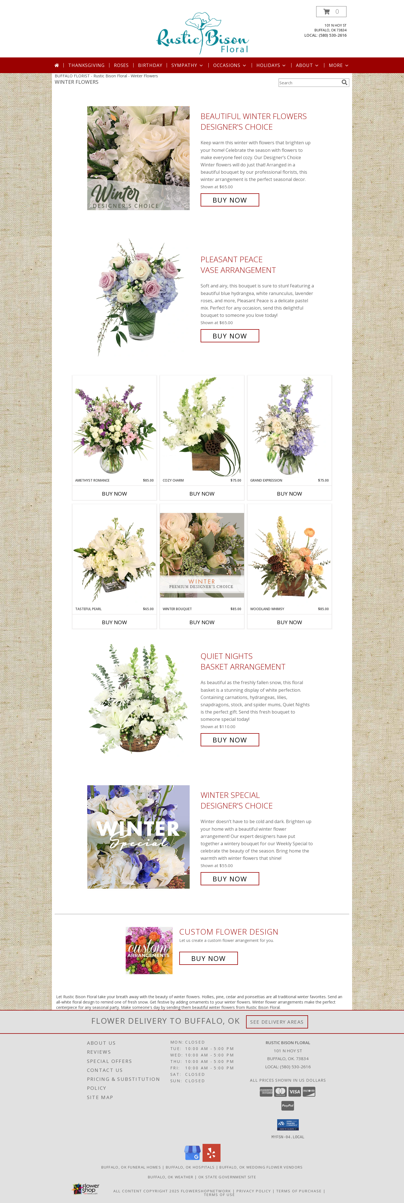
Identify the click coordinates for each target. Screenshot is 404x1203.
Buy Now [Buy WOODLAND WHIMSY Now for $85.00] (289, 622)
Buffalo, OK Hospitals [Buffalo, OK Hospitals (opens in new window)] (190, 1166)
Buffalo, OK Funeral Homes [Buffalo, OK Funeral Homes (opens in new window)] (131, 1166)
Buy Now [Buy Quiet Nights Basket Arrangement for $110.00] (230, 739)
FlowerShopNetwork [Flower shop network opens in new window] (206, 1190)
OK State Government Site (227, 1176)
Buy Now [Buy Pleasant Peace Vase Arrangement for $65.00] (230, 335)
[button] (331, 11)
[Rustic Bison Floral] (202, 31)
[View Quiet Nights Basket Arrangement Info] (142, 698)
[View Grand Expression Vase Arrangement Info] (289, 427)
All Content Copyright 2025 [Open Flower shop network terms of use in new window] (146, 1190)
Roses (121, 65)
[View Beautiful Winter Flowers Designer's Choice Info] (142, 158)
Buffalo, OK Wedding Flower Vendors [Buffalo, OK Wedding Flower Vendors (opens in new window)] (261, 1166)
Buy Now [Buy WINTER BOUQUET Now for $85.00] (202, 622)
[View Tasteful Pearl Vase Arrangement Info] (114, 555)
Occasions (230, 65)
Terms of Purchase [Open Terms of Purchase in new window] (299, 1190)
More (339, 65)
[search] (344, 82)
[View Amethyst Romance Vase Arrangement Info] (114, 427)
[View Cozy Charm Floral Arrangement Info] (202, 427)
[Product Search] (309, 83)
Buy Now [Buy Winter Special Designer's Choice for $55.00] (230, 878)
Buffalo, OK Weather (171, 1176)
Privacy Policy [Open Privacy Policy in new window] (254, 1190)
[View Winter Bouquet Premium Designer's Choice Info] (202, 555)
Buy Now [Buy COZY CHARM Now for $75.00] (202, 493)
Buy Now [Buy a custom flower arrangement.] (208, 958)
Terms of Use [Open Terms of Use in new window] (219, 1194)
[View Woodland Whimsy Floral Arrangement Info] (289, 555)
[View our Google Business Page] (192, 1160)
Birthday (150, 65)
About (308, 65)
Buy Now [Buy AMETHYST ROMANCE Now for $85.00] (114, 493)
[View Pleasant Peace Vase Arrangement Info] (142, 297)
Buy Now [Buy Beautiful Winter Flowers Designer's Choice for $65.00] (230, 200)
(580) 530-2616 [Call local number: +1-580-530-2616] (332, 35)
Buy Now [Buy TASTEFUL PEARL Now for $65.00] (114, 622)
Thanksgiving (86, 65)
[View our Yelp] (212, 1160)
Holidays (271, 65)
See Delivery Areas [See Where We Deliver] (277, 1022)
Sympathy (187, 65)
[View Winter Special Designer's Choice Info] (142, 837)
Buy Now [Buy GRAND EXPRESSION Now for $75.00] (289, 493)
